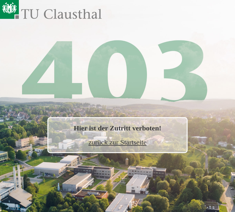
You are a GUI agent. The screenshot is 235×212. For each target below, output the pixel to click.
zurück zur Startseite (117, 142)
